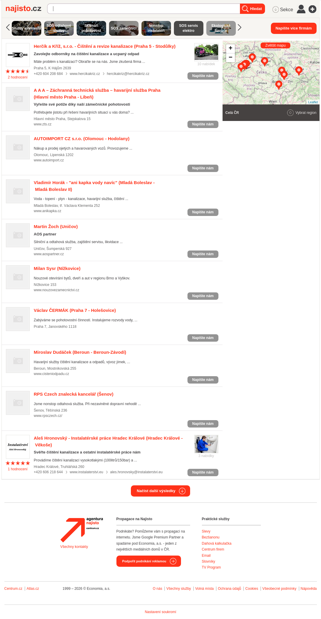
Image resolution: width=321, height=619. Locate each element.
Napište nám (202, 76)
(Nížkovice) (57, 268)
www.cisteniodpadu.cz (51, 374)
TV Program (211, 567)
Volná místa (204, 589)
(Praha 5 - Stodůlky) (105, 46)
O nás (157, 589)
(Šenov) (73, 394)
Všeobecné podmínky (279, 589)
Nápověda (309, 589)
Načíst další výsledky (156, 491)
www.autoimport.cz (49, 160)
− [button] (230, 57)
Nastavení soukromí (160, 612)
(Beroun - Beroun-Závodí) (80, 352)
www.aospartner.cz (49, 254)
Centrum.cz (13, 589)
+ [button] (230, 48)
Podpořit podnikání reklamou (144, 561)
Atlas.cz (33, 589)
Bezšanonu (211, 537)
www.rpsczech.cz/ (48, 416)
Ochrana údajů (229, 589)
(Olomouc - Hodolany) (82, 138)
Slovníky (208, 561)
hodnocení (17, 77)
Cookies (251, 589)
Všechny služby (179, 589)
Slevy (206, 531)
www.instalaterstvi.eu (86, 472)
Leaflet (313, 102)
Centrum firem (213, 549)
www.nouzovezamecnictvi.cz (56, 290)
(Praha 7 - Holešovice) (75, 310)
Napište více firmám (294, 28)
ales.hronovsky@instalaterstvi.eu (136, 472)
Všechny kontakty (74, 547)
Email (206, 556)
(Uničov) (56, 226)
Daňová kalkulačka (217, 543)
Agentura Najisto (81, 530)
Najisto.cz (26, 8)
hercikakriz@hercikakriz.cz (128, 74)
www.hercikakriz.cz (85, 74)
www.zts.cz (43, 124)
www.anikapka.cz (47, 211)
